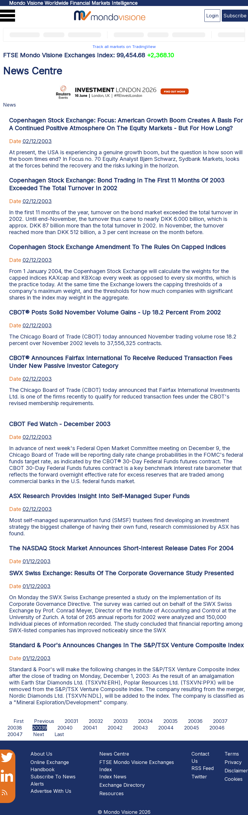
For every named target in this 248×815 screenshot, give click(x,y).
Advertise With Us (50, 791)
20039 (40, 728)
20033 (120, 721)
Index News (112, 777)
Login (212, 16)
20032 (96, 721)
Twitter (199, 777)
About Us (41, 754)
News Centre (114, 754)
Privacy (233, 762)
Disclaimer (236, 771)
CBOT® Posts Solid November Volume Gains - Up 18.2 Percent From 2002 (115, 312)
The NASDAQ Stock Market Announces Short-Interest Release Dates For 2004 (121, 548)
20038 (15, 728)
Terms (232, 754)
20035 (170, 721)
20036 (195, 721)
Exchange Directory (122, 785)
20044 (166, 728)
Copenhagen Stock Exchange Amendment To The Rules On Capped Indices (117, 247)
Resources (111, 793)
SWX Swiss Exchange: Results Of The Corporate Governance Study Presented (121, 573)
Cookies (234, 779)
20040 (65, 728)
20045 (191, 728)
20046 (217, 728)
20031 (71, 721)
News (9, 105)
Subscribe (234, 16)
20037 (220, 721)
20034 (145, 721)
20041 (90, 728)
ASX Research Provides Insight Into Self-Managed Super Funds (99, 496)
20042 (115, 728)
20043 (140, 728)
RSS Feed (202, 768)
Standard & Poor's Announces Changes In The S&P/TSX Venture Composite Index (126, 645)
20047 (15, 734)
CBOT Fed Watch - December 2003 (59, 424)
